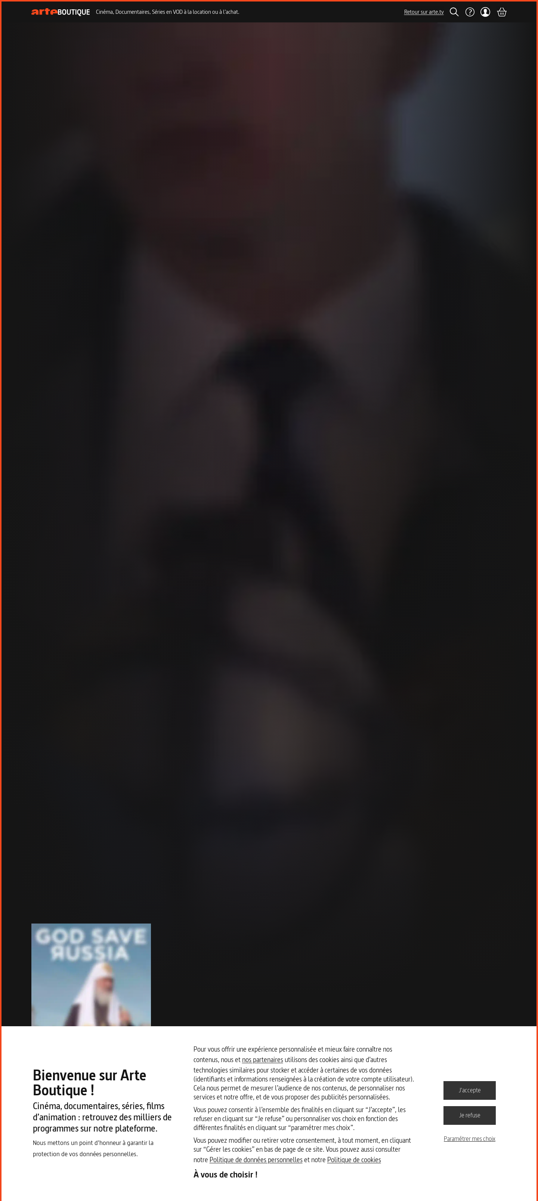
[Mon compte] (485, 12)
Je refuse (469, 1115)
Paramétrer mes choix (469, 1139)
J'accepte (470, 1090)
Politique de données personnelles (256, 1159)
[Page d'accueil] (60, 12)
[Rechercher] (454, 12)
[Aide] (469, 12)
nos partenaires (262, 1059)
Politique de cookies (354, 1159)
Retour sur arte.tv (424, 12)
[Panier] (501, 12)
